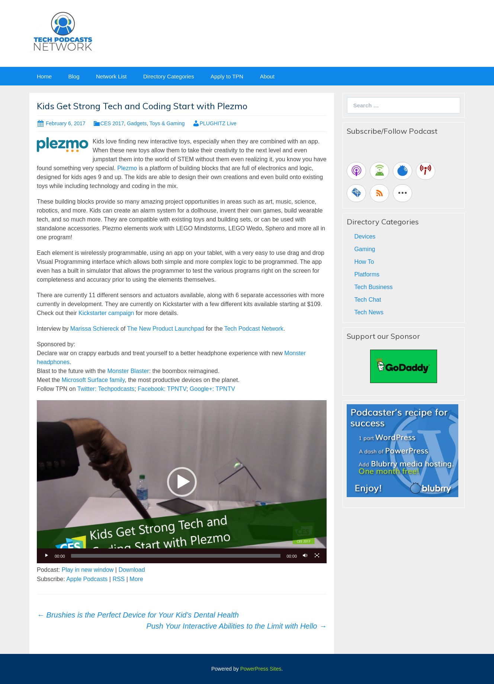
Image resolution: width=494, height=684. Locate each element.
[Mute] (305, 556)
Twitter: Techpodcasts (106, 389)
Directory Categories (168, 76)
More (136, 579)
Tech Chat (367, 299)
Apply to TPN (227, 76)
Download (131, 570)
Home (44, 76)
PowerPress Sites (260, 669)
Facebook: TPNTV (162, 389)
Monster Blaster (128, 371)
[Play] (46, 556)
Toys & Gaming (167, 123)
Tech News (368, 312)
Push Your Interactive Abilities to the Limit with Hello (236, 626)
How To (364, 262)
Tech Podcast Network (253, 328)
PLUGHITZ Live (218, 123)
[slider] (176, 556)
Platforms (366, 274)
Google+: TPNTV (212, 389)
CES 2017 (112, 123)
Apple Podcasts (87, 579)
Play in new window (88, 570)
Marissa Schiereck (94, 328)
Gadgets (137, 123)
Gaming (364, 249)
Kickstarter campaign (106, 313)
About (267, 76)
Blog (73, 76)
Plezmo (127, 168)
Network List (111, 76)
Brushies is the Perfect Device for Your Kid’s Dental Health (138, 615)
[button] (182, 482)
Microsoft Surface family (93, 380)
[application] (182, 481)
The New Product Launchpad (165, 328)
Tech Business (373, 287)
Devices (364, 236)
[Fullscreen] (317, 556)
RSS (118, 579)
